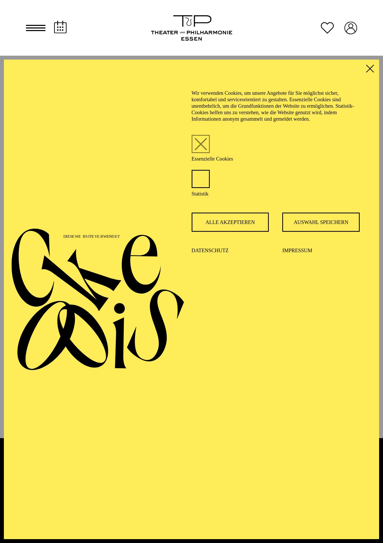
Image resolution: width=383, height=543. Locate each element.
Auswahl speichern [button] (321, 223)
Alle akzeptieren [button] (230, 223)
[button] (36, 28)
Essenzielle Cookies (212, 160)
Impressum (297, 252)
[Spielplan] (60, 27)
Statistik (200, 195)
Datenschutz (210, 252)
